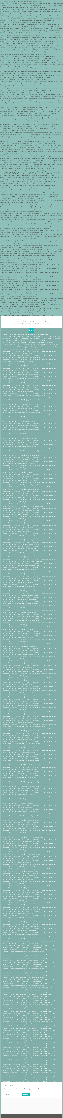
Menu (32, 330)
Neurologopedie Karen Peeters (31, 321)
